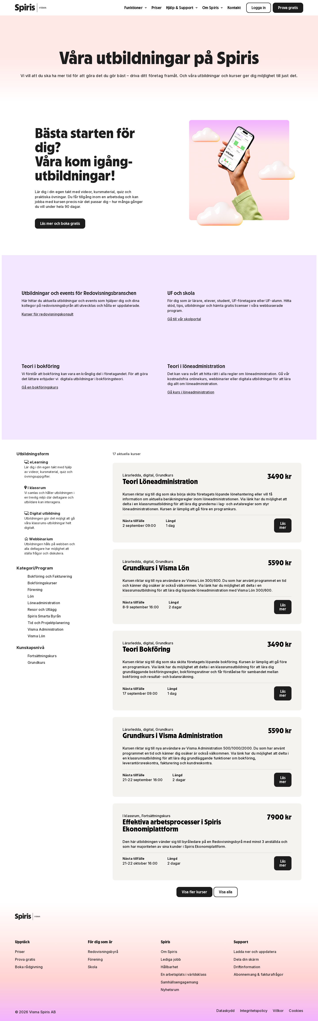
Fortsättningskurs (42, 656)
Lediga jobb (171, 959)
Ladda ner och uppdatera (255, 951)
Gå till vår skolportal (184, 319)
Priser (156, 7)
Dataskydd (225, 1010)
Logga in (259, 7)
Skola (92, 967)
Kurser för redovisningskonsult (48, 314)
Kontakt (234, 7)
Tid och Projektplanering (49, 623)
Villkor (278, 1010)
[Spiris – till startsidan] (159, 916)
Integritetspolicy (254, 1010)
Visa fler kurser (194, 891)
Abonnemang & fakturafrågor (258, 974)
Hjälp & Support (182, 7)
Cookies (296, 1010)
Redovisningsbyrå (103, 951)
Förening (35, 589)
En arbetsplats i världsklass (183, 974)
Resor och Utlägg (42, 609)
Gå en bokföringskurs (40, 387)
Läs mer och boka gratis (60, 223)
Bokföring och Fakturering (50, 576)
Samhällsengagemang (179, 982)
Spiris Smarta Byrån (44, 616)
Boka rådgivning (29, 967)
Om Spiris (212, 7)
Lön (31, 596)
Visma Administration (45, 629)
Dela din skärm (246, 959)
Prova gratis (288, 7)
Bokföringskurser (42, 583)
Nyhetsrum (170, 989)
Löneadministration (44, 603)
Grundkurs (36, 662)
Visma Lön (36, 636)
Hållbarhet (169, 967)
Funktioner (135, 7)
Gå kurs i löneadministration (190, 392)
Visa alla (225, 891)
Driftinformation (247, 967)
